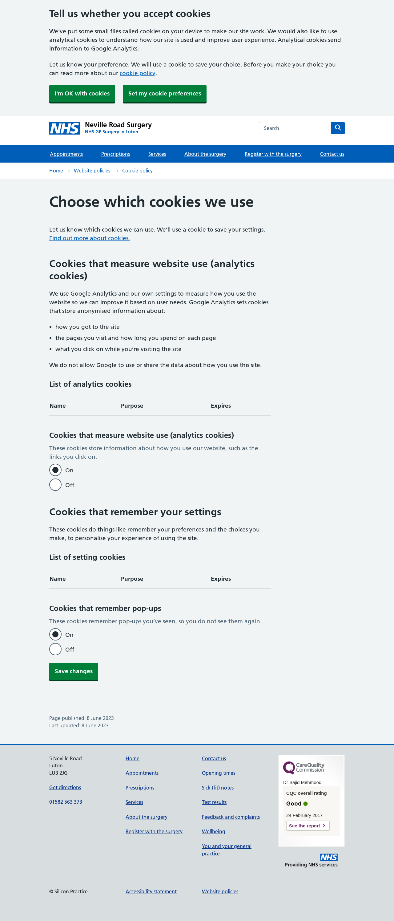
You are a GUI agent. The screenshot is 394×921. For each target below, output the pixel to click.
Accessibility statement (151, 891)
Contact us (332, 154)
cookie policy (137, 73)
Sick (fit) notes (218, 788)
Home (56, 171)
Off (69, 485)
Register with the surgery (273, 154)
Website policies (92, 171)
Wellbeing (213, 831)
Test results (214, 802)
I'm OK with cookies (82, 93)
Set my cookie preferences (164, 93)
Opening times (218, 773)
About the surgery (205, 154)
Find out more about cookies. (89, 238)
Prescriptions (115, 154)
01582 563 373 (65, 802)
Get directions (65, 787)
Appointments (66, 154)
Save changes (74, 671)
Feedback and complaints (231, 817)
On (69, 470)
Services (157, 154)
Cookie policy (137, 171)
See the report (304, 825)
